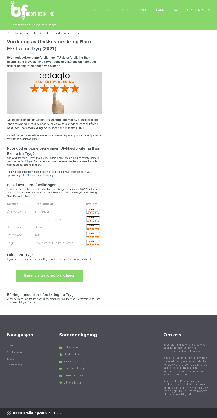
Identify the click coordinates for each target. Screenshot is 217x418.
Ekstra (39, 227)
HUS (109, 10)
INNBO (143, 10)
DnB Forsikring (16, 211)
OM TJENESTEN (198, 10)
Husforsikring (73, 354)
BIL (95, 10)
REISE (125, 10)
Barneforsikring (74, 375)
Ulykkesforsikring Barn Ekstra (62, 33)
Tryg (37, 33)
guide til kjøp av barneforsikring (36, 175)
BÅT (176, 10)
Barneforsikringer (19, 33)
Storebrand (14, 227)
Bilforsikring (72, 347)
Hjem (10, 346)
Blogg (10, 358)
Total (38, 235)
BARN (160, 10)
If (8, 219)
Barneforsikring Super (49, 219)
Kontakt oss (14, 365)
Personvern (62, 413)
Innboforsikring (74, 368)
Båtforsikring (72, 382)
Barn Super (42, 211)
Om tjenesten (15, 352)
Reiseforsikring (74, 361)
